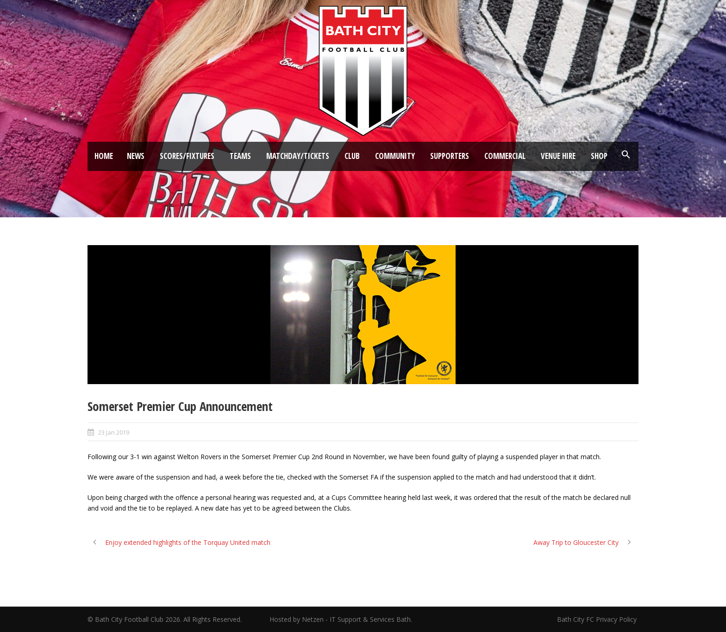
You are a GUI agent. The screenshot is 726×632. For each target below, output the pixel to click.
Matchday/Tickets (297, 156)
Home (103, 156)
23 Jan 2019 (113, 432)
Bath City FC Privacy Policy (597, 619)
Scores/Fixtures (187, 156)
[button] (626, 155)
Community (395, 156)
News (135, 156)
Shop (599, 156)
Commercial (505, 156)
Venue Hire (558, 156)
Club (352, 156)
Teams (240, 156)
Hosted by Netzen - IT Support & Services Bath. (340, 619)
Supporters (449, 156)
